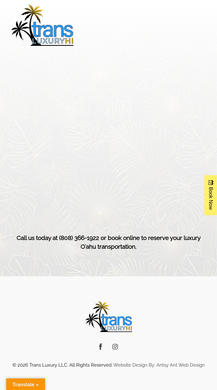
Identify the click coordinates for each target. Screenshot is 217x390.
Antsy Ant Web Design (180, 365)
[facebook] (100, 346)
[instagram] (115, 346)
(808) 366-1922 (79, 237)
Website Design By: (134, 365)
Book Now (211, 198)
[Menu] (200, 8)
